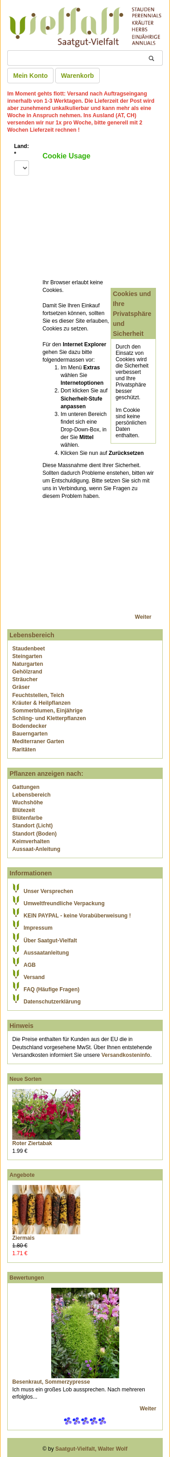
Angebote (22, 1175)
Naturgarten (27, 664)
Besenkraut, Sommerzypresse (51, 1382)
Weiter (143, 617)
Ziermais (23, 1238)
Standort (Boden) (34, 834)
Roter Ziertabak (32, 1143)
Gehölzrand (27, 672)
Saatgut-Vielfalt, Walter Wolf (91, 1449)
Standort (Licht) (32, 825)
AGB (30, 965)
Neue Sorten (26, 1079)
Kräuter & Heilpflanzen (41, 703)
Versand (34, 977)
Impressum (38, 928)
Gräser (21, 687)
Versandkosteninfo (126, 1055)
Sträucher (25, 679)
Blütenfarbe (27, 818)
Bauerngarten (30, 734)
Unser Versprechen (48, 891)
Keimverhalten (31, 841)
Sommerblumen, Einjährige (47, 710)
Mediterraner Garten (38, 741)
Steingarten (27, 656)
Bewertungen (27, 1278)
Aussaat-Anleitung (36, 849)
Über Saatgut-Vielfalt (50, 940)
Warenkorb (77, 75)
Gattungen (25, 787)
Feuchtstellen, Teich (38, 695)
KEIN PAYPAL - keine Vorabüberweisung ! (77, 915)
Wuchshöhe (27, 802)
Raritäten (24, 749)
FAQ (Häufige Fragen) (51, 989)
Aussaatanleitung (46, 953)
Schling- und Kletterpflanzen (49, 718)
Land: (21, 150)
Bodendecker (29, 726)
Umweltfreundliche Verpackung (64, 903)
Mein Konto (30, 75)
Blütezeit (23, 810)
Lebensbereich (31, 795)
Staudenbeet (28, 648)
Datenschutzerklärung (52, 1001)
